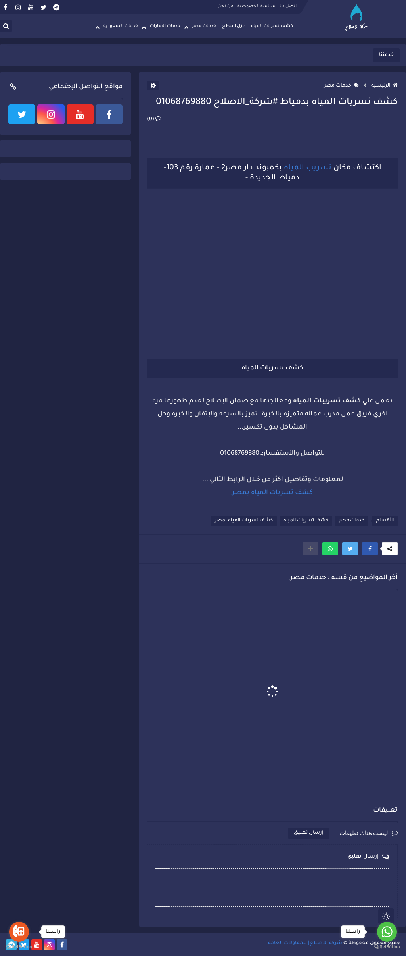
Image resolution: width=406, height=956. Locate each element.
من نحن (226, 6)
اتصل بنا (288, 6)
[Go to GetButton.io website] (19, 947)
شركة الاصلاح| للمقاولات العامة (305, 943)
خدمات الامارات (165, 26)
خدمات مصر (204, 26)
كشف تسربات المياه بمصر (244, 520)
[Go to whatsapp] (387, 932)
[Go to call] (19, 932)
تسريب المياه (307, 168)
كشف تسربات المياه (272, 26)
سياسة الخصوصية (256, 6)
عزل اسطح (233, 26)
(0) (154, 119)
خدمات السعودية (120, 26)
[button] (370, 548)
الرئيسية (384, 85)
